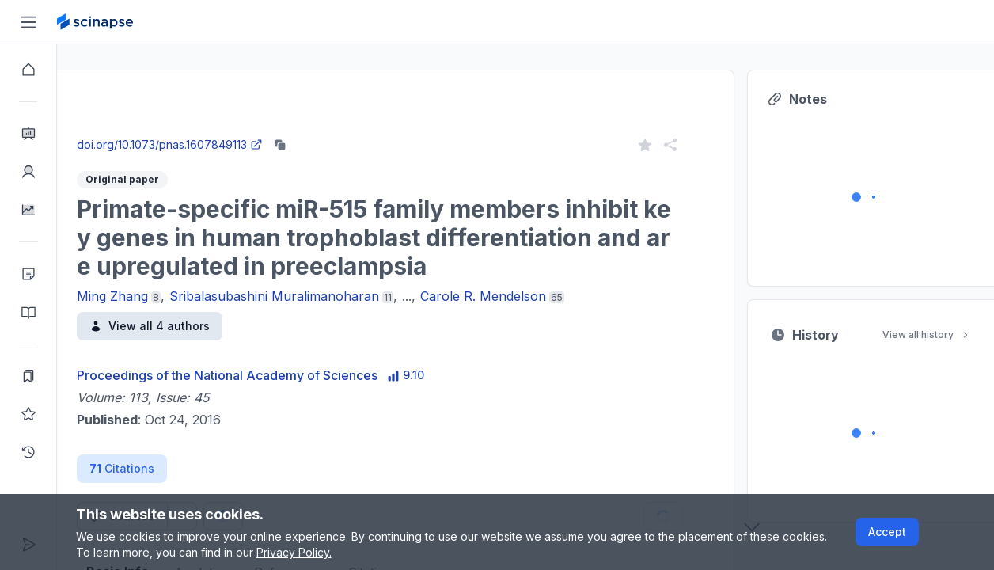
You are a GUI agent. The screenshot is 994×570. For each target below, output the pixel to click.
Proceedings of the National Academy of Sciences (284, 375)
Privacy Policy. (294, 552)
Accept (887, 531)
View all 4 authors (206, 325)
